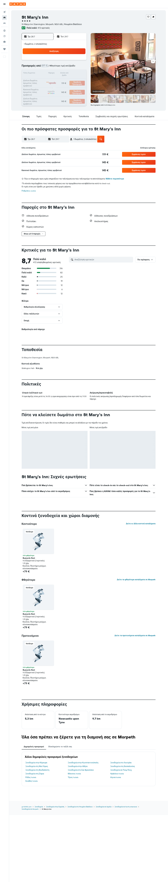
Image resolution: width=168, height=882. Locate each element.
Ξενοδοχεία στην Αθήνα (78, 766)
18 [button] (73, 73)
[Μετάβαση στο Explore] (4, 30)
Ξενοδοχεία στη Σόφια (34, 773)
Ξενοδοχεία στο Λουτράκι (121, 762)
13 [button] (42, 73)
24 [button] (67, 80)
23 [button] (61, 80)
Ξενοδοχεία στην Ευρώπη (55, 807)
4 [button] (73, 61)
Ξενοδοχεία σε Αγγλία (103, 807)
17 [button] (67, 73)
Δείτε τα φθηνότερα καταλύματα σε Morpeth (136, 579)
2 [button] (60, 61)
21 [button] (48, 80)
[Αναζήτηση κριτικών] (103, 259)
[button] (4, 4)
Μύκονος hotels (74, 773)
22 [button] (54, 80)
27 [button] (42, 86)
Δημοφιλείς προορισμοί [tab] (34, 746)
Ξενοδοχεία (39, 807)
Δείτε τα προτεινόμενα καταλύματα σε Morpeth (134, 635)
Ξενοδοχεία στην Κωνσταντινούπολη (83, 762)
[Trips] (4, 49)
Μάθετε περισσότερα (115, 179)
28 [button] (48, 86)
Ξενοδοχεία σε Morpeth (30, 809)
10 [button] (67, 67)
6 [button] (42, 67)
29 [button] (54, 86)
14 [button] (48, 73)
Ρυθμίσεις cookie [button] (29, 191)
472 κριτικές (44, 28)
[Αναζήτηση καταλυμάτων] (4, 17)
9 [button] (60, 67)
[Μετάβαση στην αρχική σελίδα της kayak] (17, 4)
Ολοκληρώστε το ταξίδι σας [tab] (60, 746)
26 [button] (79, 80)
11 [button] (73, 67)
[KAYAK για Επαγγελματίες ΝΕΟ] (4, 41)
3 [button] (67, 61)
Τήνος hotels (73, 777)
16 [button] (61, 73)
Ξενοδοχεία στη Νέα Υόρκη (36, 766)
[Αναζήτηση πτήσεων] (4, 12)
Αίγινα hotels (115, 777)
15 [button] (55, 73)
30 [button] (60, 86)
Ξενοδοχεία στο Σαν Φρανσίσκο (81, 770)
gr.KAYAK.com (27, 807)
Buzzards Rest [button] (29, 558)
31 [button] (67, 86)
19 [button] (80, 73)
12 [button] (80, 67)
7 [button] (48, 67)
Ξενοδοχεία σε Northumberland (126, 807)
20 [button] (42, 80)
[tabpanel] (88, 769)
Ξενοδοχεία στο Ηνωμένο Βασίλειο (80, 807)
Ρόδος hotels (30, 777)
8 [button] (54, 67)
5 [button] (79, 61)
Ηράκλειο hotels (117, 773)
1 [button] (54, 61)
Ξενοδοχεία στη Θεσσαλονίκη (122, 766)
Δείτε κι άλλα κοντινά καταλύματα (140, 523)
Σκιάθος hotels (31, 781)
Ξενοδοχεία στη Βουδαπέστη (37, 770)
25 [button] (73, 80)
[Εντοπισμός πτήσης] (4, 36)
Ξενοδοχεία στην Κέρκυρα (36, 762)
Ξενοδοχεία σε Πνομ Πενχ (121, 770)
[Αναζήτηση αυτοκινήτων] (4, 23)
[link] (105, 154)
